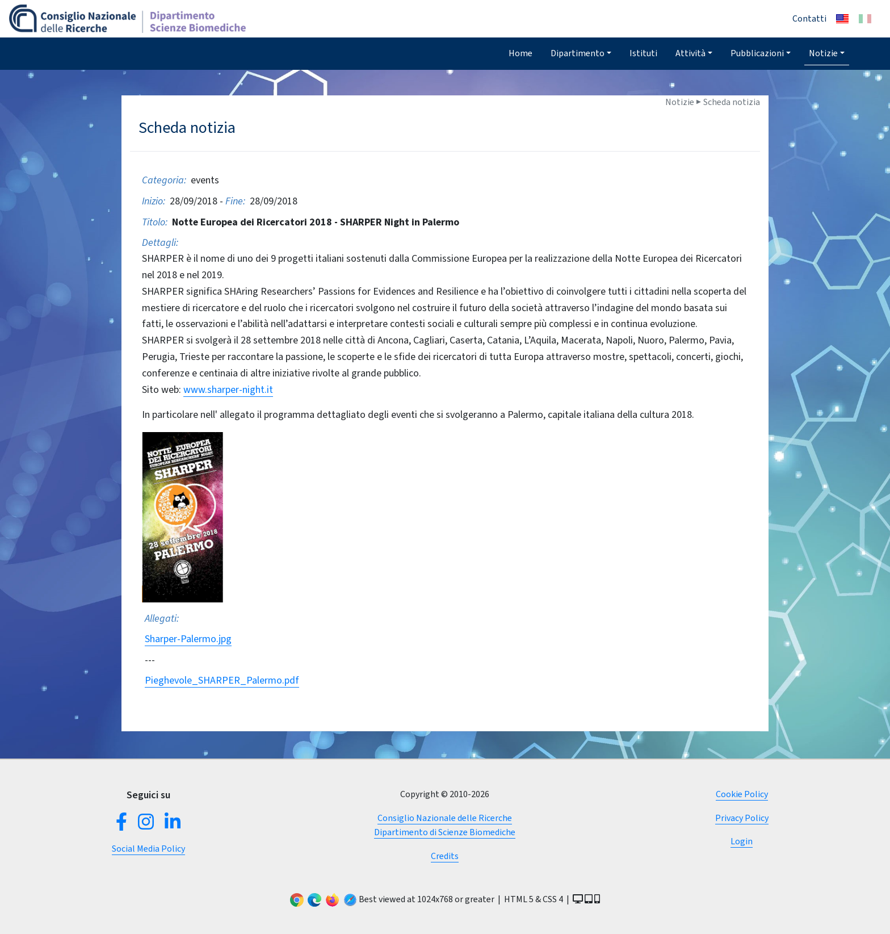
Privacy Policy (742, 818)
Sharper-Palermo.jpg (188, 639)
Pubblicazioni (757, 53)
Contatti (809, 18)
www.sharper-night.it (228, 389)
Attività (690, 53)
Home (520, 53)
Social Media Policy (148, 849)
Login (742, 841)
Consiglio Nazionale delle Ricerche (444, 818)
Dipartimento (577, 53)
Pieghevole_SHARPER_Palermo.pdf (222, 680)
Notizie (823, 53)
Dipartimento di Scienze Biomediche (444, 832)
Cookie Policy (742, 794)
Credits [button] (445, 856)
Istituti (643, 53)
